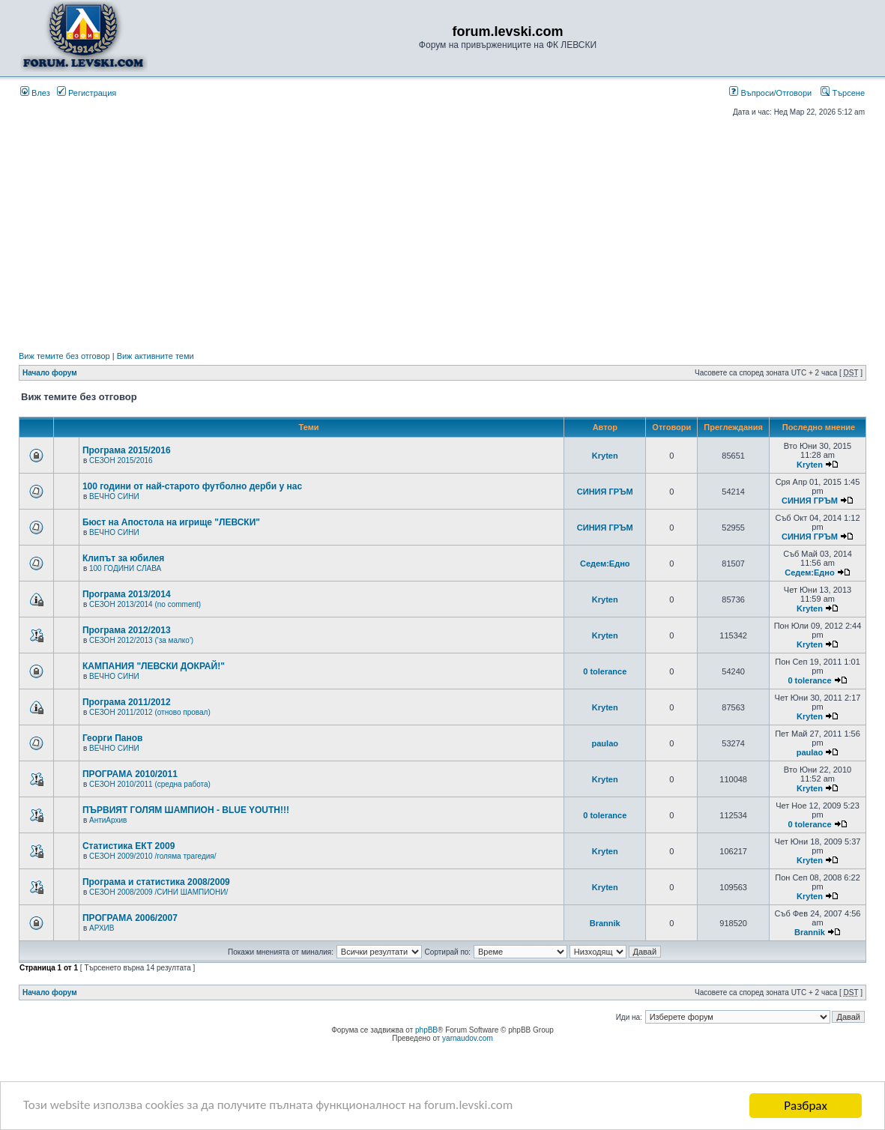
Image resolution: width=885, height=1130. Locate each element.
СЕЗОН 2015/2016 (121, 460)
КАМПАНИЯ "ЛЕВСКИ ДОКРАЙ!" (153, 666)
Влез (35, 92)
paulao (605, 743)
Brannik (605, 923)
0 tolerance (604, 671)
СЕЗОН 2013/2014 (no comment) (145, 604)
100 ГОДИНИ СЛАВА (125, 568)
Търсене (843, 92)
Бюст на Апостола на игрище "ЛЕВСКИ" (171, 522)
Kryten (605, 455)
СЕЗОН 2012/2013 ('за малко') (141, 640)
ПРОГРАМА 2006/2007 (130, 918)
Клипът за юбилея (123, 558)
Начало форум (49, 373)
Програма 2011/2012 (126, 702)
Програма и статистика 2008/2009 (156, 882)
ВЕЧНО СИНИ (114, 496)
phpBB (426, 1030)
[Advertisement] (442, 234)
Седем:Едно (605, 563)
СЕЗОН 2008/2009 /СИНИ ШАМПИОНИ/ (158, 892)
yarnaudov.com (467, 1038)
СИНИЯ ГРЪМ (605, 491)
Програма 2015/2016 (126, 450)
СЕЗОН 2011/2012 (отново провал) (150, 712)
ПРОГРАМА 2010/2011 (130, 774)
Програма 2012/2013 (126, 630)
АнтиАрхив (108, 820)
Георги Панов (112, 738)
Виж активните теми (155, 355)
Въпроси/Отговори (770, 92)
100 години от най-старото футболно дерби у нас (192, 486)
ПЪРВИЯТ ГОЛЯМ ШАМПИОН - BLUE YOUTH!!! (185, 810)
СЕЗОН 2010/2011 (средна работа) (150, 784)
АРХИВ (101, 928)
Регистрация (86, 92)
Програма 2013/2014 (126, 594)
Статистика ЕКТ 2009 (128, 846)
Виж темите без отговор (64, 355)
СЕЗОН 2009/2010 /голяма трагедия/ (153, 856)
